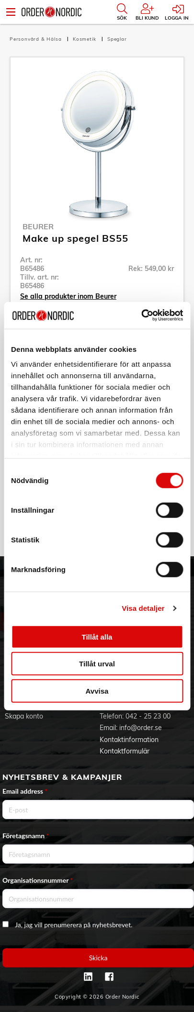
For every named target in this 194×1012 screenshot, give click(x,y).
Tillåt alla (97, 636)
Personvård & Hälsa (36, 39)
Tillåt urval (97, 664)
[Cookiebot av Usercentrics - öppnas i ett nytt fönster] (141, 315)
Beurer (38, 226)
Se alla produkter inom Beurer (68, 296)
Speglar (117, 39)
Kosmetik (85, 39)
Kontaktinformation (129, 739)
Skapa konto (24, 716)
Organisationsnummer (37, 880)
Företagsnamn (25, 836)
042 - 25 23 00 (148, 716)
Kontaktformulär (124, 751)
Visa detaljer (143, 608)
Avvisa (97, 690)
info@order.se (140, 727)
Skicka (98, 958)
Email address (24, 791)
